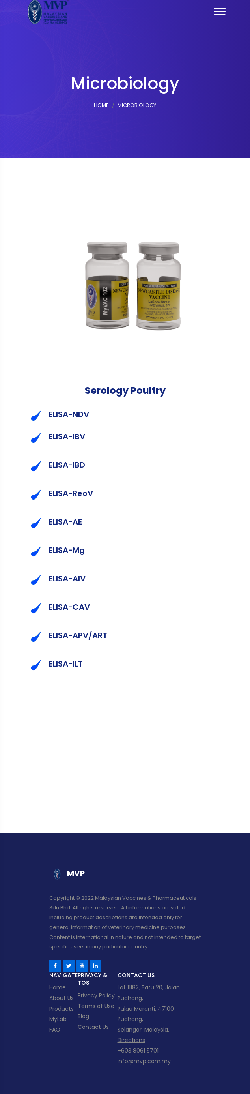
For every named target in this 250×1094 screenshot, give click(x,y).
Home (101, 105)
